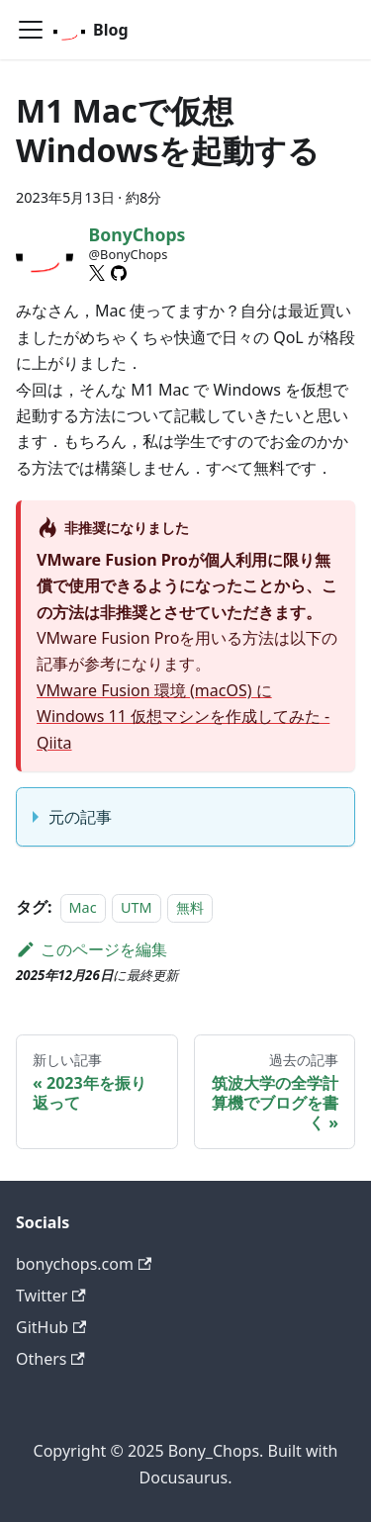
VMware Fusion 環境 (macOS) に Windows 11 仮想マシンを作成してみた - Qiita (183, 716)
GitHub (51, 1327)
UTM (136, 907)
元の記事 (80, 817)
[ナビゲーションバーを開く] (31, 30)
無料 (190, 907)
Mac (83, 907)
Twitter (51, 1295)
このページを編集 (91, 949)
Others (50, 1359)
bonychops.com (83, 1264)
